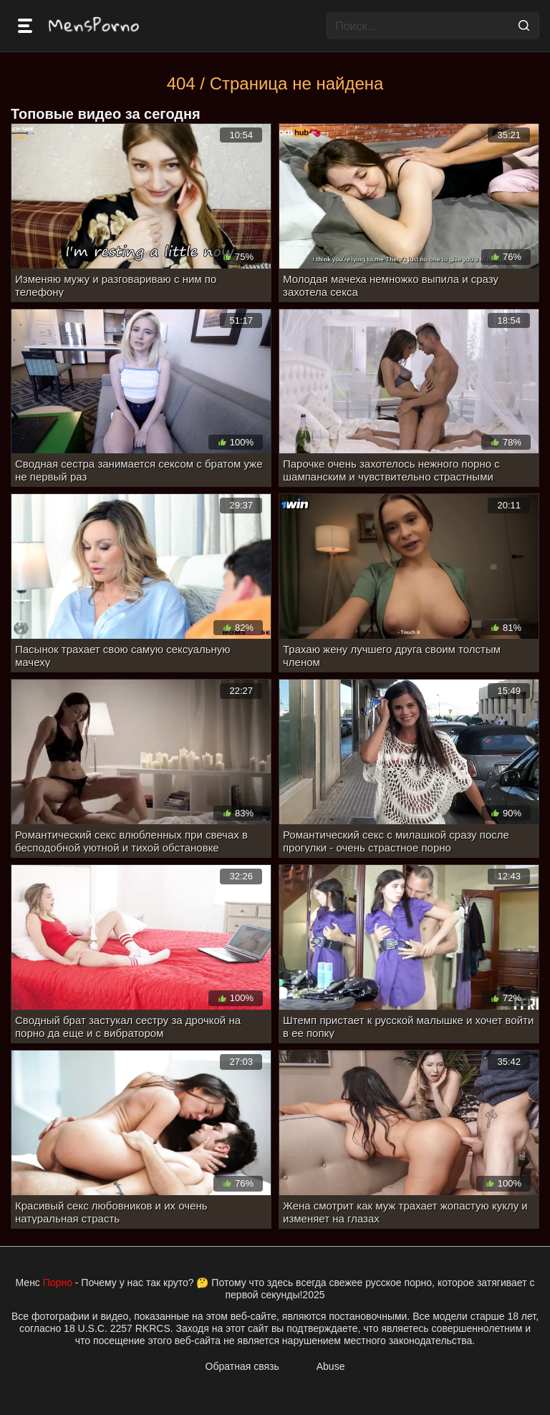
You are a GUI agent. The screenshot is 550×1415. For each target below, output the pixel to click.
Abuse (331, 1366)
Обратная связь (242, 1366)
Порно (57, 1282)
